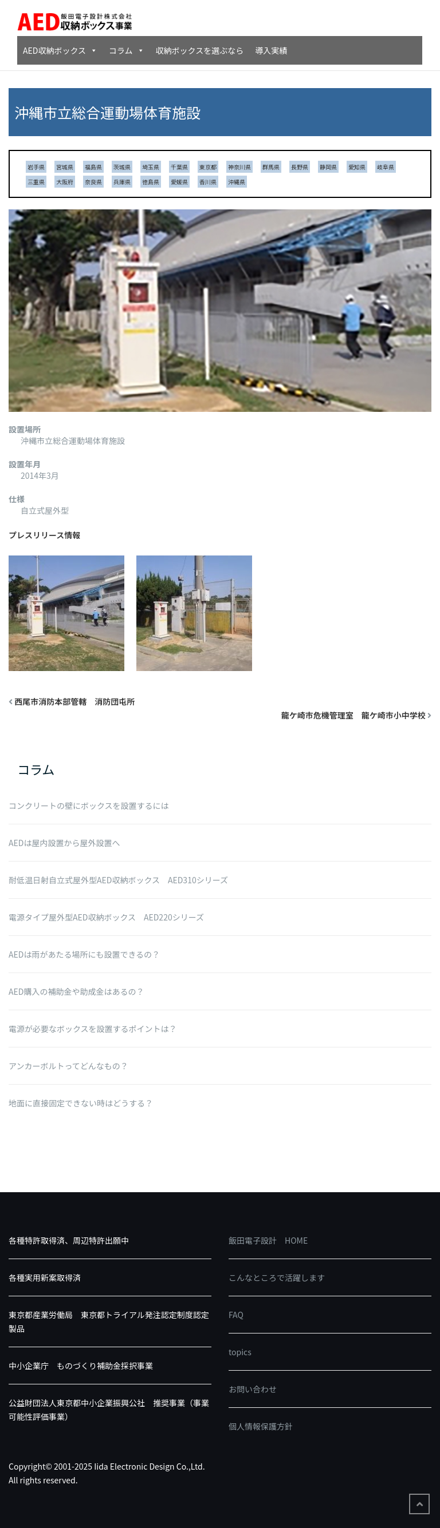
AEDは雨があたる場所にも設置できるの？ (84, 954)
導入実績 (271, 50)
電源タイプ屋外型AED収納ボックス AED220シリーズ (106, 917)
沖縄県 (236, 181)
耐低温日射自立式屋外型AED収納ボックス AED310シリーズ (118, 880)
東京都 (208, 166)
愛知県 (357, 166)
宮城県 (64, 166)
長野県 (299, 166)
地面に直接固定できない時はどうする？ (81, 1103)
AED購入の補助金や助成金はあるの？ (76, 991)
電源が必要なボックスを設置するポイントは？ (93, 1028)
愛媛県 (179, 181)
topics (240, 1352)
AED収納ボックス (60, 50)
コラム (126, 50)
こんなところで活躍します (277, 1277)
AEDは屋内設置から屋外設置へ (64, 842)
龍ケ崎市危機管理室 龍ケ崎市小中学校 (353, 715)
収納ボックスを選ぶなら (200, 50)
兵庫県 (122, 181)
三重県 (36, 181)
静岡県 (328, 166)
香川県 (208, 181)
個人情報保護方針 (261, 1426)
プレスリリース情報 (44, 535)
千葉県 (179, 166)
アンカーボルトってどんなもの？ (68, 1065)
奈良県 (93, 181)
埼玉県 (150, 166)
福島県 (93, 166)
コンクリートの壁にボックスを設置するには (89, 805)
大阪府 (64, 181)
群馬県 (271, 166)
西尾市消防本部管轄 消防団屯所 (74, 701)
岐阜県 (385, 166)
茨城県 (122, 166)
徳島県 (150, 181)
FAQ (236, 1314)
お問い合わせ (253, 1389)
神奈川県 (239, 166)
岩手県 (36, 166)
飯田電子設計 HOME (268, 1240)
